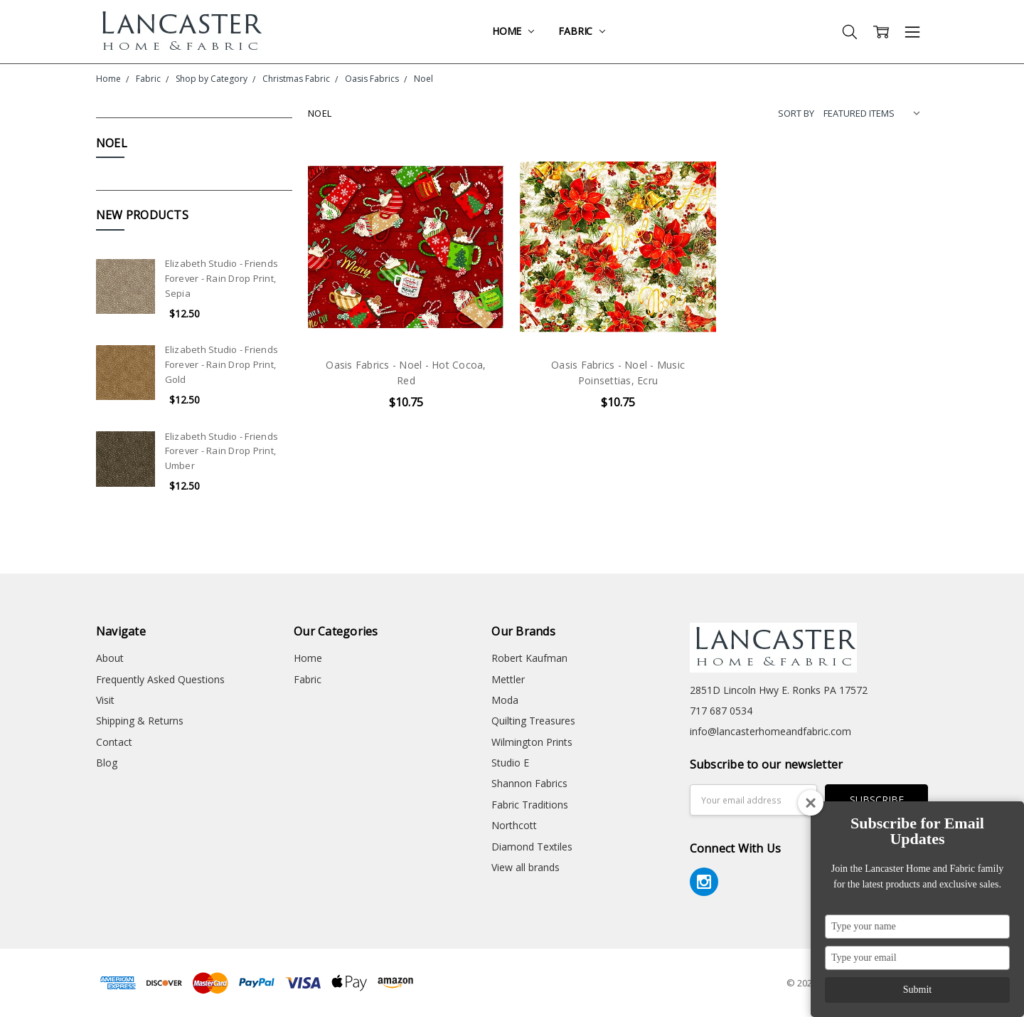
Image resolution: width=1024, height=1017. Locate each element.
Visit (105, 700)
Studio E (510, 762)
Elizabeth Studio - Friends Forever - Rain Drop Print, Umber (222, 451)
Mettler (508, 679)
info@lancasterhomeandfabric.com (770, 731)
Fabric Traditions (529, 804)
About (110, 658)
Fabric (581, 31)
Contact (114, 742)
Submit (917, 989)
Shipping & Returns (139, 720)
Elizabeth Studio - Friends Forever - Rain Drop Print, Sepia (222, 278)
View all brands (525, 867)
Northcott (514, 825)
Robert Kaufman (529, 658)
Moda (504, 700)
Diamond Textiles (531, 846)
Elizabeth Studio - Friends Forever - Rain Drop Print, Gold (222, 364)
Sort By (796, 113)
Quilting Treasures (533, 720)
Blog (106, 762)
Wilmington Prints (531, 742)
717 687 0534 (721, 710)
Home (513, 31)
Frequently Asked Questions (160, 679)
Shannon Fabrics (529, 783)
